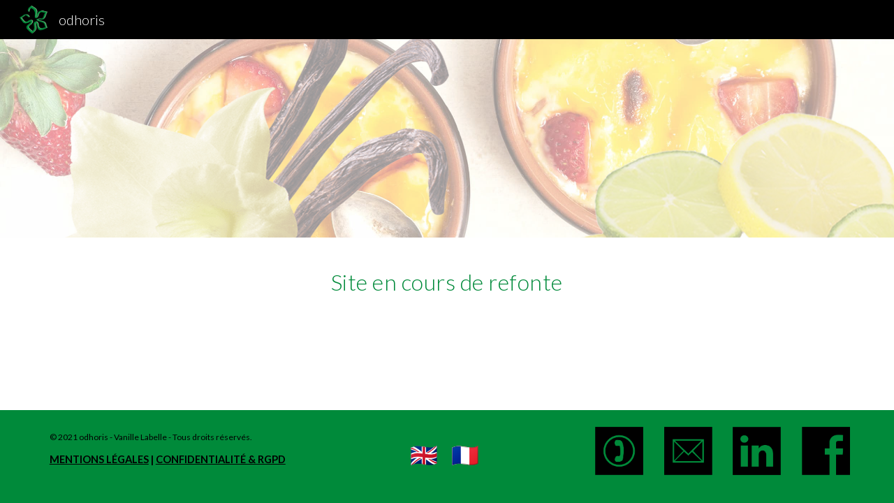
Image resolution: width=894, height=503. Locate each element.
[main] (447, 278)
